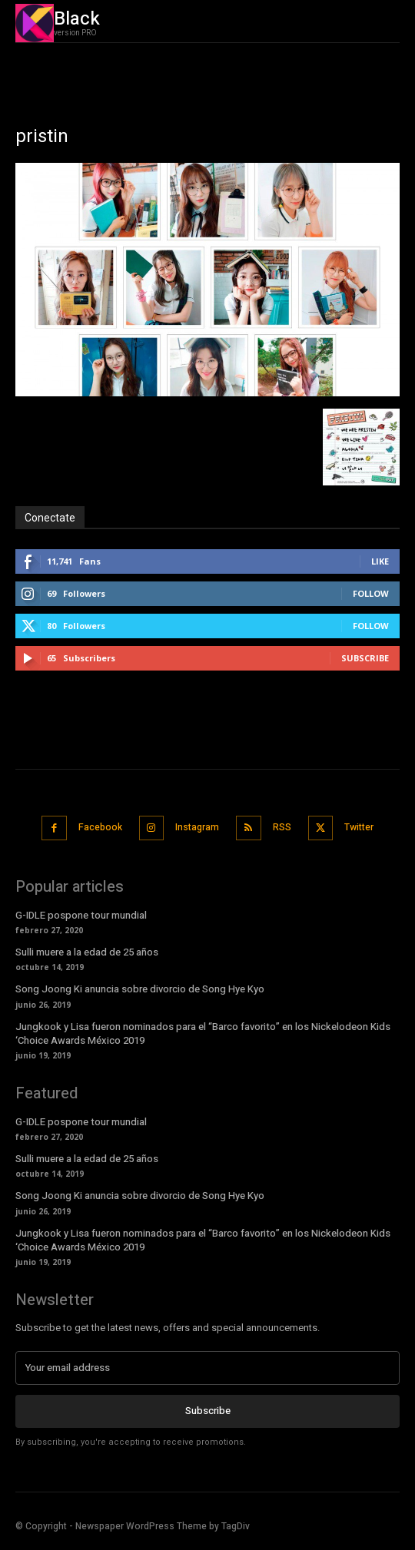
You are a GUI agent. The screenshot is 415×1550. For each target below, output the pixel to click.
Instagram (197, 827)
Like (380, 561)
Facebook (100, 827)
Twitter (359, 827)
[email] (207, 1368)
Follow (371, 593)
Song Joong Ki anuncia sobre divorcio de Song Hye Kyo (139, 989)
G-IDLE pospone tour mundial (81, 915)
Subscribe (365, 658)
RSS (282, 827)
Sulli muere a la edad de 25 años (86, 952)
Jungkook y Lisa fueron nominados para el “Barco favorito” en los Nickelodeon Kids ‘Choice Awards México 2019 (202, 1033)
